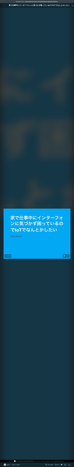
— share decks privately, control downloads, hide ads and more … (37, 1)
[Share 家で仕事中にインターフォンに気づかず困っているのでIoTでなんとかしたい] (61, 465)
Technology (49, 464)
